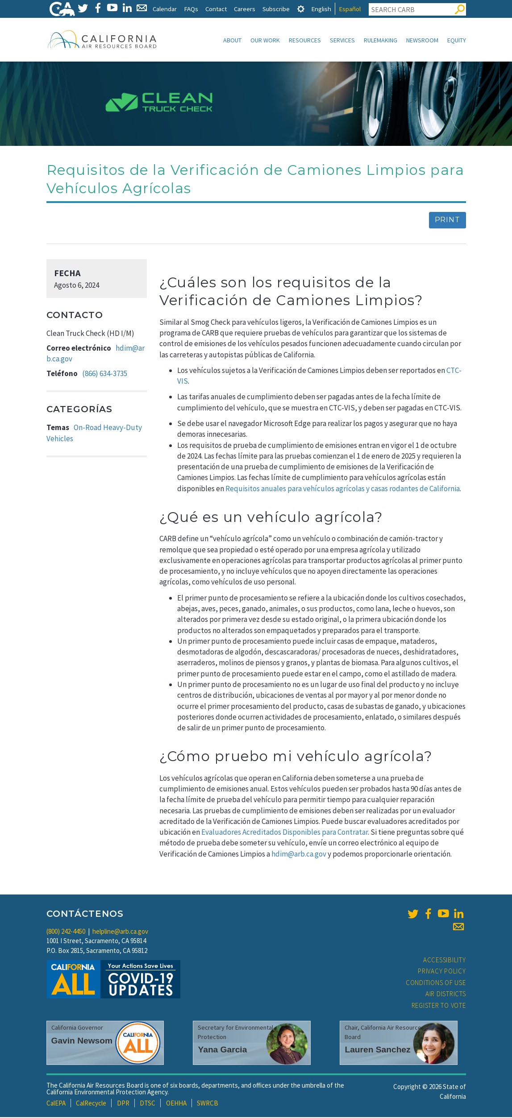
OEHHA (176, 1104)
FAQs (191, 8)
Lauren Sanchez (377, 1050)
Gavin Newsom (82, 1041)
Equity (456, 40)
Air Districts (445, 994)
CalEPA (56, 1104)
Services (342, 40)
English (321, 8)
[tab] (301, 9)
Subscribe (276, 8)
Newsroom (422, 40)
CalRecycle (91, 1104)
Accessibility (444, 961)
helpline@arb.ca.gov (120, 932)
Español (350, 8)
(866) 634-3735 (104, 374)
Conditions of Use (436, 983)
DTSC (147, 1104)
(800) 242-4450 (65, 932)
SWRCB (207, 1104)
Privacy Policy (442, 972)
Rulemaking (380, 40)
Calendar (165, 8)
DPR (123, 1104)
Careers (244, 8)
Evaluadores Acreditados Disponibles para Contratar (284, 833)
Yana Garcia (222, 1050)
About (232, 40)
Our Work (265, 40)
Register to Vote (439, 1006)
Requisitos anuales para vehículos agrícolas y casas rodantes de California (342, 489)
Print (447, 220)
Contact (216, 8)
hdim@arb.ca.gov (298, 855)
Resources (305, 40)
